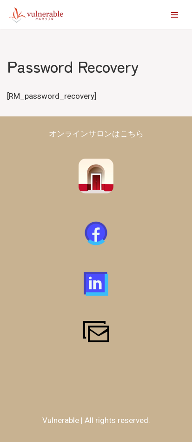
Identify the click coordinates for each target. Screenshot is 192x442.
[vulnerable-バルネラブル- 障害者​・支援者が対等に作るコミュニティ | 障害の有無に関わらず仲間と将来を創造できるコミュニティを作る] (36, 14)
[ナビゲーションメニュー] (174, 14)
